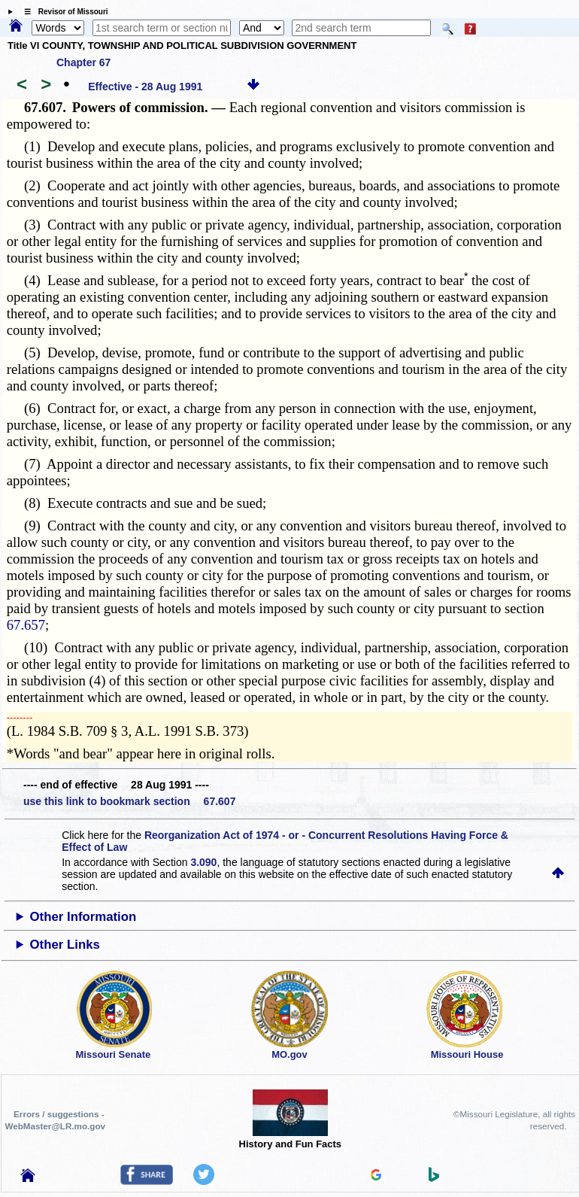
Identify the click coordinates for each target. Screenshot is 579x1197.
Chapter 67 (83, 62)
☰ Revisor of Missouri (62, 12)
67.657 (26, 625)
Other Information (83, 917)
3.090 (203, 862)
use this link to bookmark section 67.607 (129, 801)
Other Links (65, 944)
